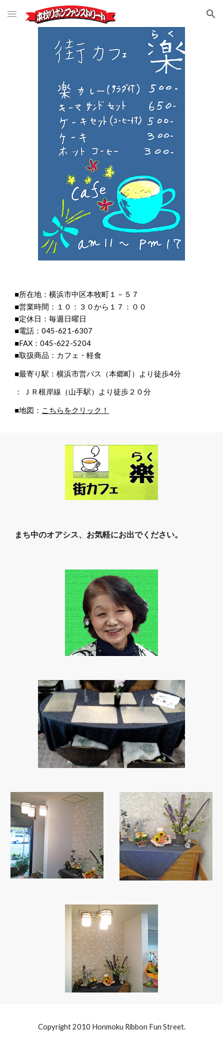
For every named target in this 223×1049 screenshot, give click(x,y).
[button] (12, 14)
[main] (111, 352)
